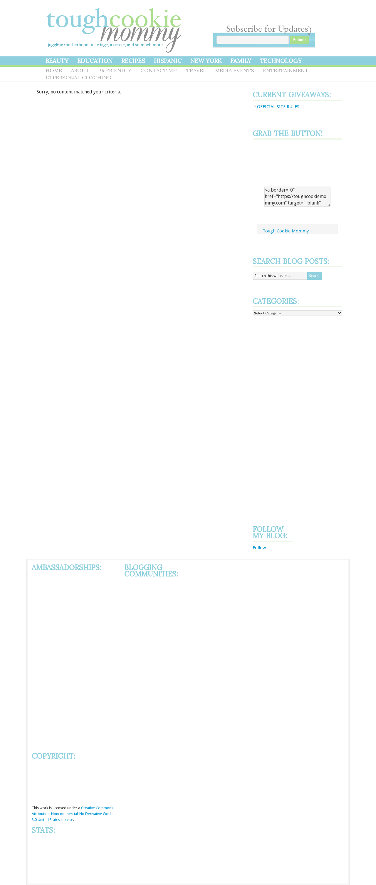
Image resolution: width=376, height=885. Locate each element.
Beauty (57, 60)
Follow (259, 547)
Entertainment (285, 70)
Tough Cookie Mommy (114, 26)
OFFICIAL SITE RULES (278, 106)
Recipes (133, 60)
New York (205, 60)
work (44, 808)
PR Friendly (115, 70)
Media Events (234, 70)
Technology (281, 60)
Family (240, 60)
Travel (196, 70)
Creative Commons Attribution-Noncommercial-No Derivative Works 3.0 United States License (72, 814)
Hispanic (168, 60)
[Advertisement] (276, 419)
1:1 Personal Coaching (78, 77)
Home (54, 70)
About (80, 70)
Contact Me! (158, 70)
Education (95, 60)
